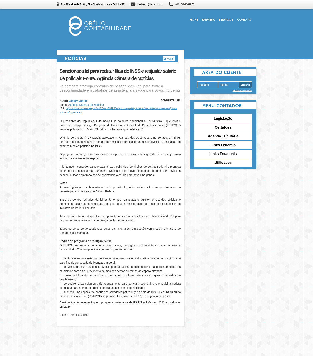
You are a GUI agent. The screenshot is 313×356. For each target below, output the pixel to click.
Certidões (223, 127)
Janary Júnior (78, 100)
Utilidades (223, 163)
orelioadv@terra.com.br (150, 4)
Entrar (245, 84)
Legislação (223, 119)
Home (194, 20)
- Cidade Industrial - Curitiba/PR (93, 4)
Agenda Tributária (223, 136)
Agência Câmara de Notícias (86, 104)
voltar (169, 58)
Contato (244, 20)
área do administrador (242, 90)
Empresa (208, 20)
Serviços (226, 20)
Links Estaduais (223, 154)
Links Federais (223, 145)
